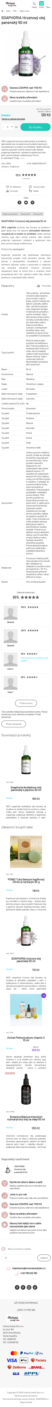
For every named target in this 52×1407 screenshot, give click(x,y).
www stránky (29, 1399)
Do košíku (35, 127)
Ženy (8, 11)
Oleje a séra (24, 11)
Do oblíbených (15, 187)
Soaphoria (14, 166)
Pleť (15, 11)
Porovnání (14, 191)
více (22, 158)
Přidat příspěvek (13, 724)
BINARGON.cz (42, 1399)
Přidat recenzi (26, 703)
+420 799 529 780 (28, 1273)
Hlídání (36, 191)
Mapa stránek (26, 1402)
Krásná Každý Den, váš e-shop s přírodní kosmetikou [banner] (10, 5)
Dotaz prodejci (39, 187)
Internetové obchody (11, 1399)
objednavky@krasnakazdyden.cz (28, 1268)
